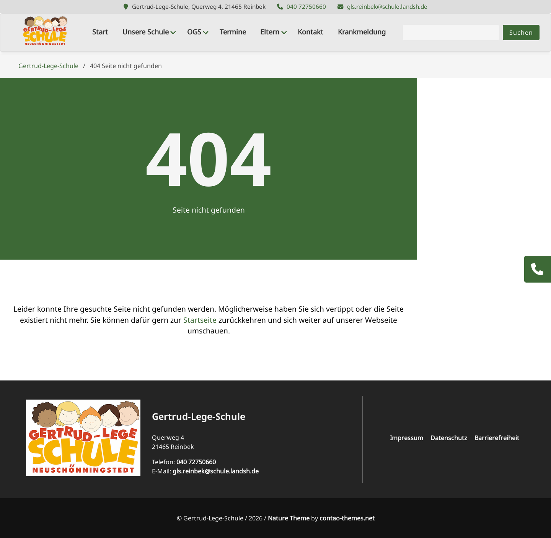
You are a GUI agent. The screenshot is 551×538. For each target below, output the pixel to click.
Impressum (406, 438)
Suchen (521, 32)
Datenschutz (448, 438)
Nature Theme (289, 518)
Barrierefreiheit (496, 438)
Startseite (200, 320)
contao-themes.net (347, 518)
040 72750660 (306, 7)
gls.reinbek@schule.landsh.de (387, 7)
